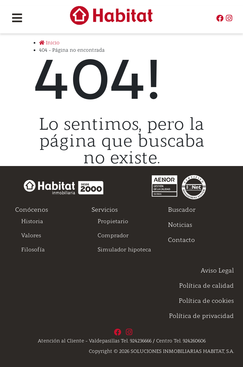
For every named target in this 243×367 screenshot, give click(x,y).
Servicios (105, 209)
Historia (32, 221)
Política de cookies (206, 300)
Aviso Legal (217, 270)
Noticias (180, 225)
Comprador (113, 235)
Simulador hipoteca (124, 249)
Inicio (49, 43)
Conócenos (31, 209)
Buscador (182, 209)
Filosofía (33, 249)
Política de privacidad (201, 316)
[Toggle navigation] (17, 18)
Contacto (181, 240)
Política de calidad (206, 285)
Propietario (113, 221)
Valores (31, 235)
